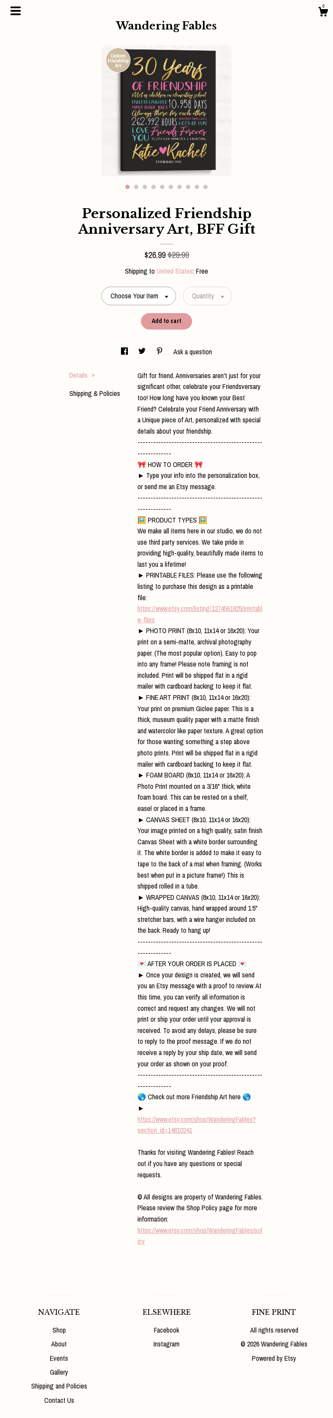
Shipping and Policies (59, 1386)
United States (175, 271)
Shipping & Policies (94, 393)
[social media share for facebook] (125, 351)
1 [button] (127, 187)
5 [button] (162, 187)
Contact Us (59, 1400)
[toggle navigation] (15, 11)
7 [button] (179, 187)
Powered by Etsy (274, 1358)
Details (82, 375)
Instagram (166, 1344)
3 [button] (145, 187)
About (59, 1344)
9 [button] (197, 187)
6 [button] (171, 187)
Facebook (166, 1330)
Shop (59, 1330)
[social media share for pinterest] (160, 351)
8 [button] (188, 187)
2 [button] (136, 187)
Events (59, 1358)
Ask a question (192, 351)
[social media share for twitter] (142, 351)
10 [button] (205, 187)
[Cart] (323, 13)
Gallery (59, 1372)
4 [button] (153, 187)
